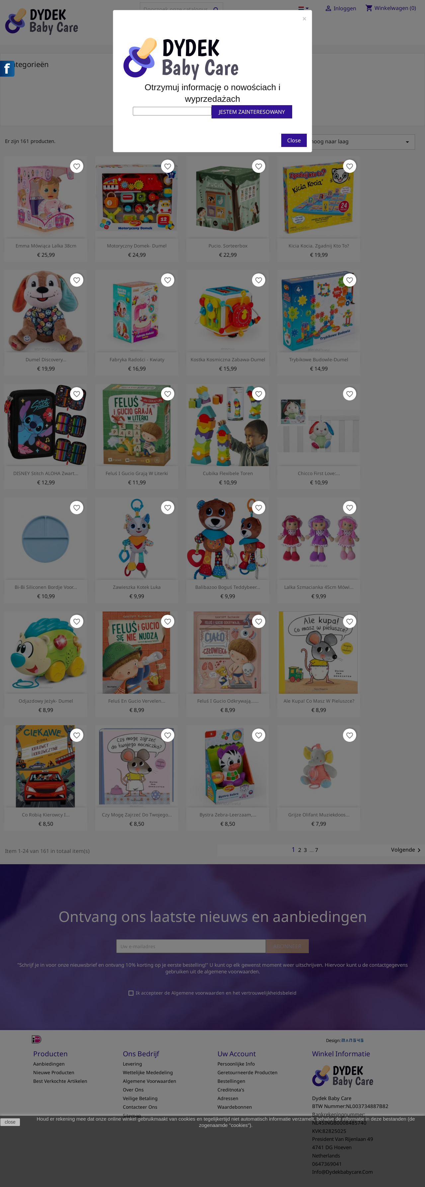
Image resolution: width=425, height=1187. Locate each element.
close (10, 1122)
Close (294, 140)
